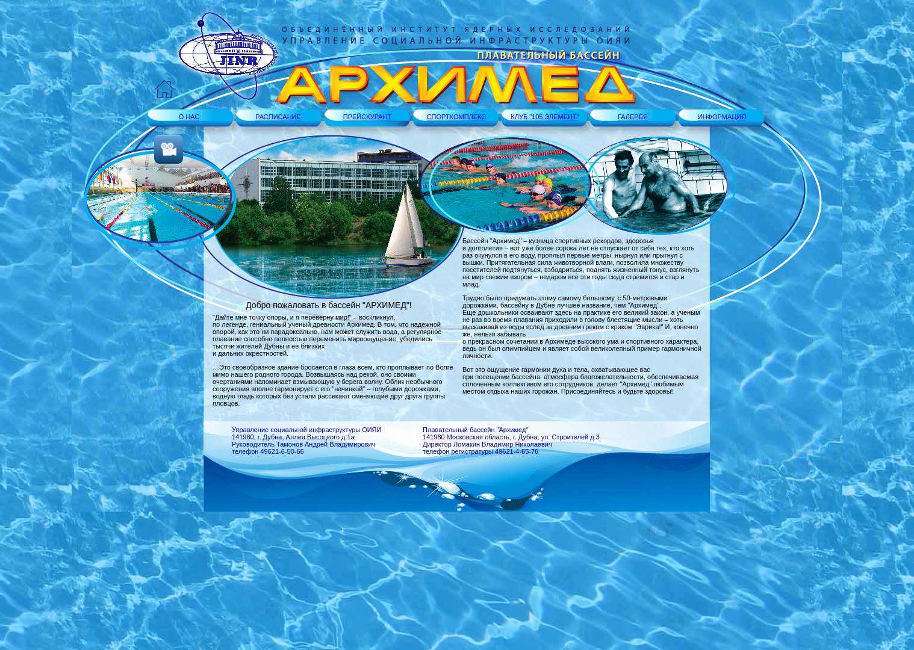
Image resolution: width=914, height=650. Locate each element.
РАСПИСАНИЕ (278, 116)
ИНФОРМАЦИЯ (722, 116)
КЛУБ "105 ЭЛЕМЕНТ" (545, 116)
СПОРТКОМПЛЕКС (457, 116)
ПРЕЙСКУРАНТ (367, 116)
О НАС (189, 116)
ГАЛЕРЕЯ (633, 116)
